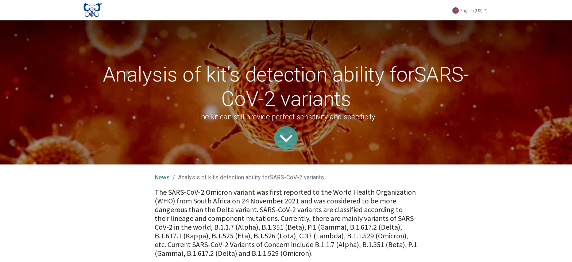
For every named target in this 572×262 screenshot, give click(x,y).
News (162, 177)
